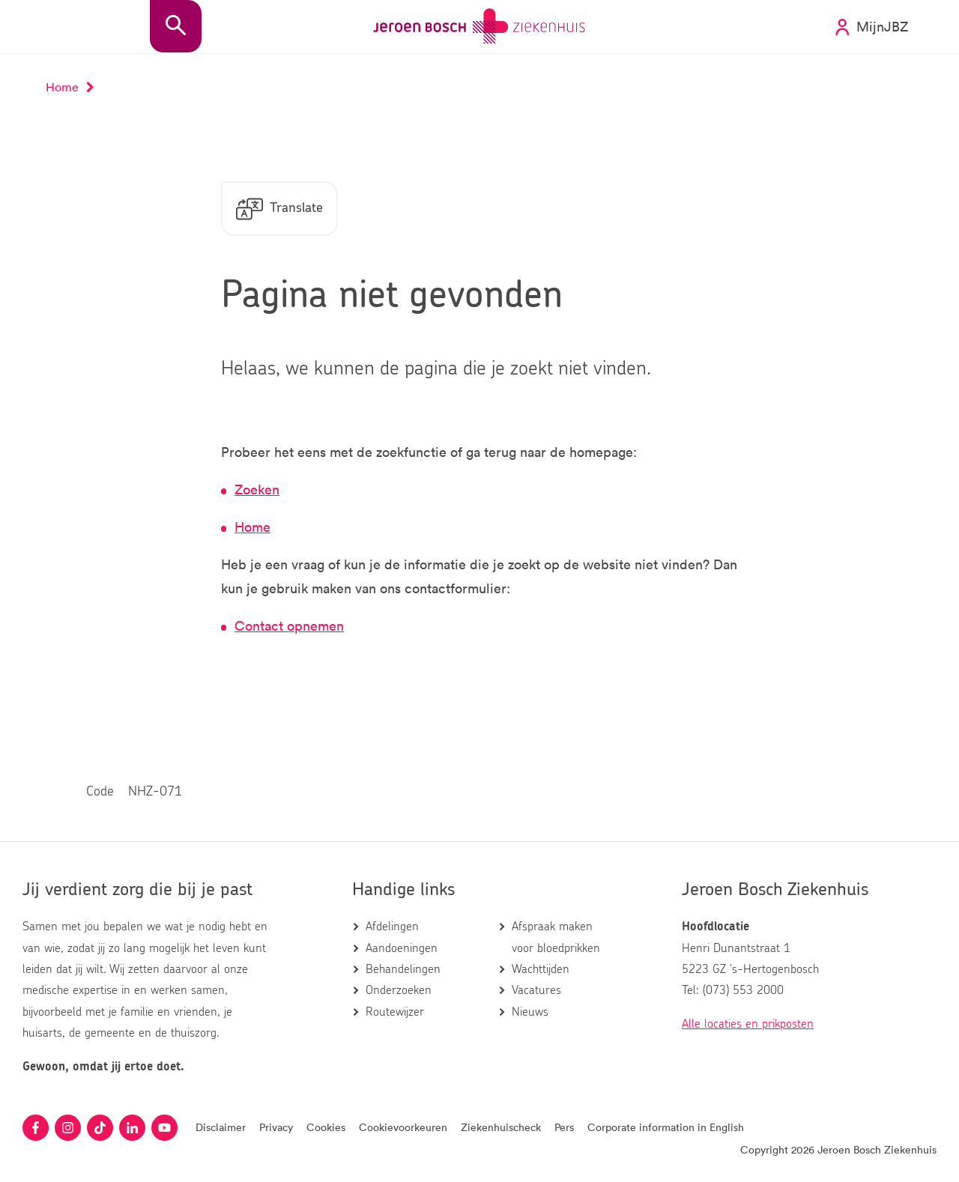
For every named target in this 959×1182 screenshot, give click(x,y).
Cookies (325, 1127)
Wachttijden (540, 969)
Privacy (276, 1127)
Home (252, 527)
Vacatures (536, 990)
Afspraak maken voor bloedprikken (556, 937)
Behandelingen (403, 969)
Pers (564, 1127)
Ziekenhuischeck (501, 1127)
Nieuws (530, 1012)
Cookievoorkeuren (403, 1127)
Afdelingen (392, 927)
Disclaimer (221, 1127)
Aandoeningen (402, 948)
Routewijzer (395, 1012)
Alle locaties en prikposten (748, 1024)
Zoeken (257, 489)
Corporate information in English (665, 1127)
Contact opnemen (289, 625)
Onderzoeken (399, 990)
